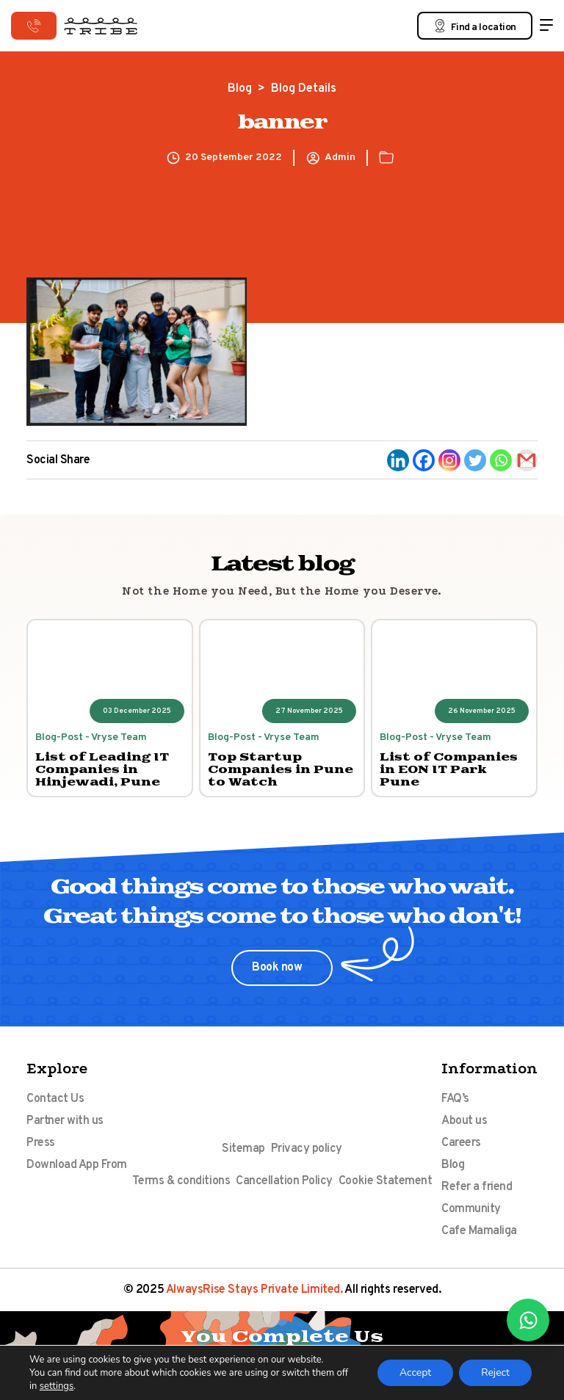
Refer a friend (476, 1187)
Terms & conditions (181, 1181)
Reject (495, 1372)
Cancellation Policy (284, 1181)
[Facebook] (424, 460)
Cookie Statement (385, 1181)
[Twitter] (475, 460)
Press (40, 1143)
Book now (278, 967)
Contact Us (55, 1099)
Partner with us (65, 1121)
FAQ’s (455, 1099)
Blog (240, 88)
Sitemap (243, 1149)
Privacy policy (306, 1149)
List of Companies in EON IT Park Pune (449, 769)
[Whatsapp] (501, 460)
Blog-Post (59, 737)
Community (471, 1209)
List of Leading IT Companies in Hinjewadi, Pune (102, 769)
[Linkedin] (398, 460)
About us (464, 1121)
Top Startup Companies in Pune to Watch (280, 769)
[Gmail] (527, 460)
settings (56, 1386)
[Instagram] (449, 460)
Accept (415, 1372)
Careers (461, 1143)
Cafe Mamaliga (479, 1231)
